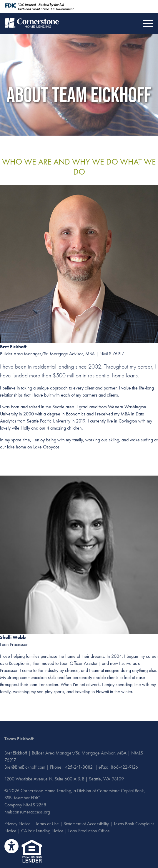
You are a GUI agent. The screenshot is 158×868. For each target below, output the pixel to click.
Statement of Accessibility (86, 824)
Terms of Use (47, 824)
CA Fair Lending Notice (42, 831)
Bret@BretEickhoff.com (24, 767)
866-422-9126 (124, 767)
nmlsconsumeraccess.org (27, 812)
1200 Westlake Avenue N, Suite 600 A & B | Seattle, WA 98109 (64, 779)
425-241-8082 (79, 767)
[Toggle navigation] (148, 23)
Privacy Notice (17, 824)
